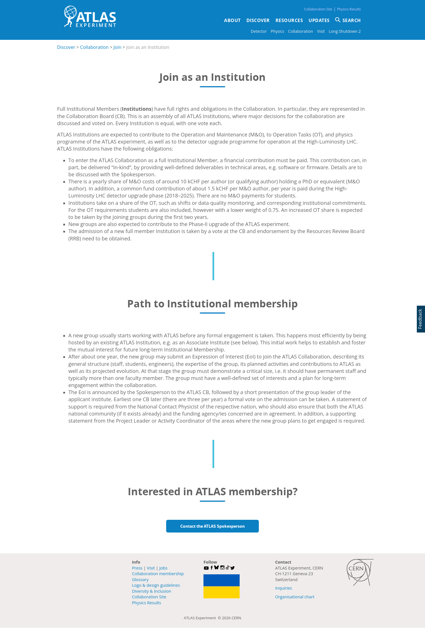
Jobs (163, 568)
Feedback (420, 319)
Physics (277, 31)
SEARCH (351, 20)
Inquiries (283, 588)
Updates (319, 20)
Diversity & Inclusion (151, 591)
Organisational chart (295, 596)
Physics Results (349, 9)
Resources (289, 20)
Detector (259, 31)
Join (118, 47)
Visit (321, 31)
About (232, 20)
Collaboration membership (158, 573)
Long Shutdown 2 (345, 31)
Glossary (140, 579)
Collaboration (300, 31)
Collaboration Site (318, 9)
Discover (258, 20)
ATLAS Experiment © (203, 617)
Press (137, 568)
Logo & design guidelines (156, 585)
